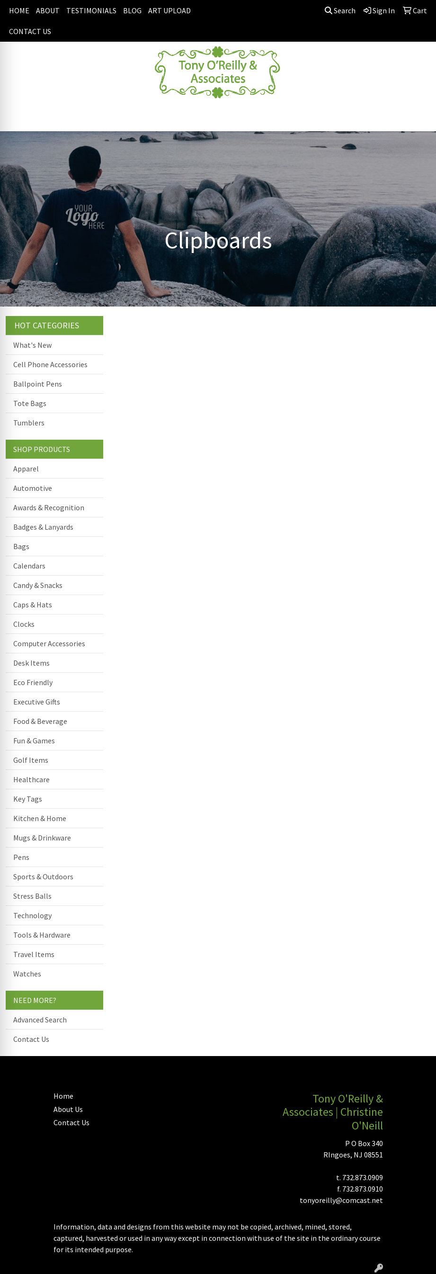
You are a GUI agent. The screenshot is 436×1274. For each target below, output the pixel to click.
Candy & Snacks (37, 585)
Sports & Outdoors (43, 876)
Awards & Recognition (48, 507)
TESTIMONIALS (91, 10)
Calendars (29, 565)
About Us (68, 1109)
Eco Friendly (33, 682)
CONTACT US (30, 31)
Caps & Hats (32, 604)
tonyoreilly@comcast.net (341, 1200)
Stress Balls (32, 896)
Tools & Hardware (42, 935)
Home (63, 1096)
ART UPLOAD (169, 10)
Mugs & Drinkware (42, 837)
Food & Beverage (40, 721)
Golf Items (30, 760)
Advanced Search (40, 1019)
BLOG (132, 10)
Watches (27, 973)
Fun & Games (34, 740)
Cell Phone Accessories (50, 364)
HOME (19, 10)
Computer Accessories (49, 643)
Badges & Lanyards (43, 527)
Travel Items (33, 954)
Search (340, 10)
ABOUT (48, 10)
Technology (32, 915)
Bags (21, 546)
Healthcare (31, 779)
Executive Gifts (36, 701)
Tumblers (28, 422)
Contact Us (31, 1039)
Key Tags (27, 799)
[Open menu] (417, 117)
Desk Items (31, 663)
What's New (32, 345)
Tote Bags (29, 403)
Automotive (32, 488)
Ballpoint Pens (37, 384)
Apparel (26, 468)
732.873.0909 (362, 1177)
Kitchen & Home (39, 818)
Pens (21, 857)
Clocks (24, 624)
